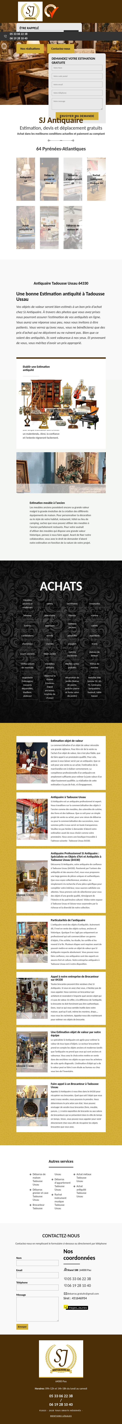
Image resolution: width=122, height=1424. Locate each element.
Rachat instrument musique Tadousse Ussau (60, 1201)
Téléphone (37, 1285)
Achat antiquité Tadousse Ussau (81, 1191)
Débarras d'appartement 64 (74, 179)
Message (37, 1307)
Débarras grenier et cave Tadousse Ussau (40, 1194)
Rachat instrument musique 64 (96, 179)
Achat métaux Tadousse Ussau (84, 1178)
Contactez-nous (60, 48)
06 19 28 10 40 (19, 38)
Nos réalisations (30, 48)
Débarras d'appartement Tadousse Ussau (63, 1184)
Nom (37, 1261)
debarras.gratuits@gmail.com (81, 1294)
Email (37, 1273)
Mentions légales (61, 1416)
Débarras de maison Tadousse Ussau (39, 1179)
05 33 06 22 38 (19, 34)
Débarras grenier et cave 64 (49, 179)
